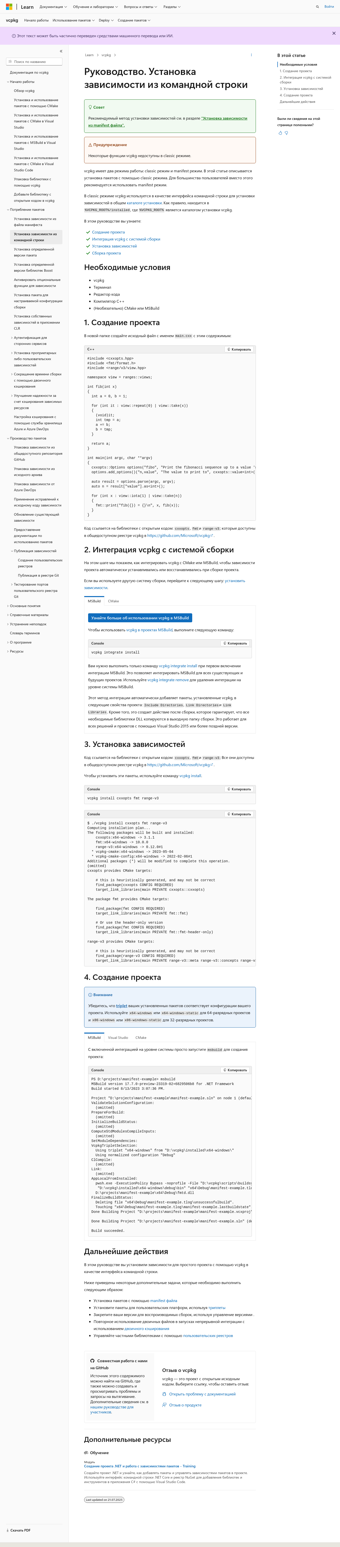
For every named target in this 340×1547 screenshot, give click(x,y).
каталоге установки (144, 202)
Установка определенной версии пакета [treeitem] (34, 252)
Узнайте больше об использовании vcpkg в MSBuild (140, 617)
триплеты (216, 1307)
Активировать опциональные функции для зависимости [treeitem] (37, 282)
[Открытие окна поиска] (318, 6)
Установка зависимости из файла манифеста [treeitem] (35, 221)
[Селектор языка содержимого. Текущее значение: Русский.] (17, 1539)
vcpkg (106, 54)
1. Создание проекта (296, 70)
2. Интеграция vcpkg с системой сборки (305, 79)
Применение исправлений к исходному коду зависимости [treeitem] (37, 502)
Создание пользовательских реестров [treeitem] (40, 563)
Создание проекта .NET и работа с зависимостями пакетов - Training (139, 1466)
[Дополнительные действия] (251, 55)
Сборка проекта (106, 252)
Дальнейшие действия (297, 101)
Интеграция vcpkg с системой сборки (126, 238)
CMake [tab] (113, 601)
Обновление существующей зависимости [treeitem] (36, 517)
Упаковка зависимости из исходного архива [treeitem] (34, 471)
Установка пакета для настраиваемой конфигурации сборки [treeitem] (38, 300)
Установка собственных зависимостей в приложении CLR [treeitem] (37, 322)
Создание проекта (108, 231)
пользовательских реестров (208, 1335)
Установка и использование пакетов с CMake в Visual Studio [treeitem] (36, 121)
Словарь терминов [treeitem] (25, 633)
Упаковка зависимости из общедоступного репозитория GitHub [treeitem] (38, 453)
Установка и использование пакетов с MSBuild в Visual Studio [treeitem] (36, 142)
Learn (89, 54)
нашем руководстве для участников (112, 1409)
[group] (170, 437)
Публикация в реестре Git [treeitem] (38, 575)
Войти (329, 6)
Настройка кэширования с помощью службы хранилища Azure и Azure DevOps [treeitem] (38, 422)
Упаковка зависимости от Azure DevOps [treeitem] (34, 486)
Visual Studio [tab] (118, 1037)
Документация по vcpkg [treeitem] (29, 72)
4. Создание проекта (296, 95)
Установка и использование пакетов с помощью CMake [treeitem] (36, 102)
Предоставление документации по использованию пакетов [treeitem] (33, 535)
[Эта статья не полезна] (286, 133)
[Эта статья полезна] (280, 133)
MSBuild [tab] (94, 601)
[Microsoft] (9, 6)
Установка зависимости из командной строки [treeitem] (35, 236)
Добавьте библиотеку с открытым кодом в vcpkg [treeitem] (34, 197)
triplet (121, 1005)
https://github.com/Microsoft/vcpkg (178, 535)
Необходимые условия (298, 64)
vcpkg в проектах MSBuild (149, 629)
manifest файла (163, 1300)
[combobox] (34, 62)
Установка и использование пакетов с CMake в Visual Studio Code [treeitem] (36, 163)
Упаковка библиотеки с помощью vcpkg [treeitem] (32, 182)
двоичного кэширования (147, 1328)
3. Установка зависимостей (301, 88)
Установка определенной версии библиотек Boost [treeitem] (34, 267)
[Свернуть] (61, 51)
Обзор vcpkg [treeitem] (24, 90)
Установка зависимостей (114, 245)
